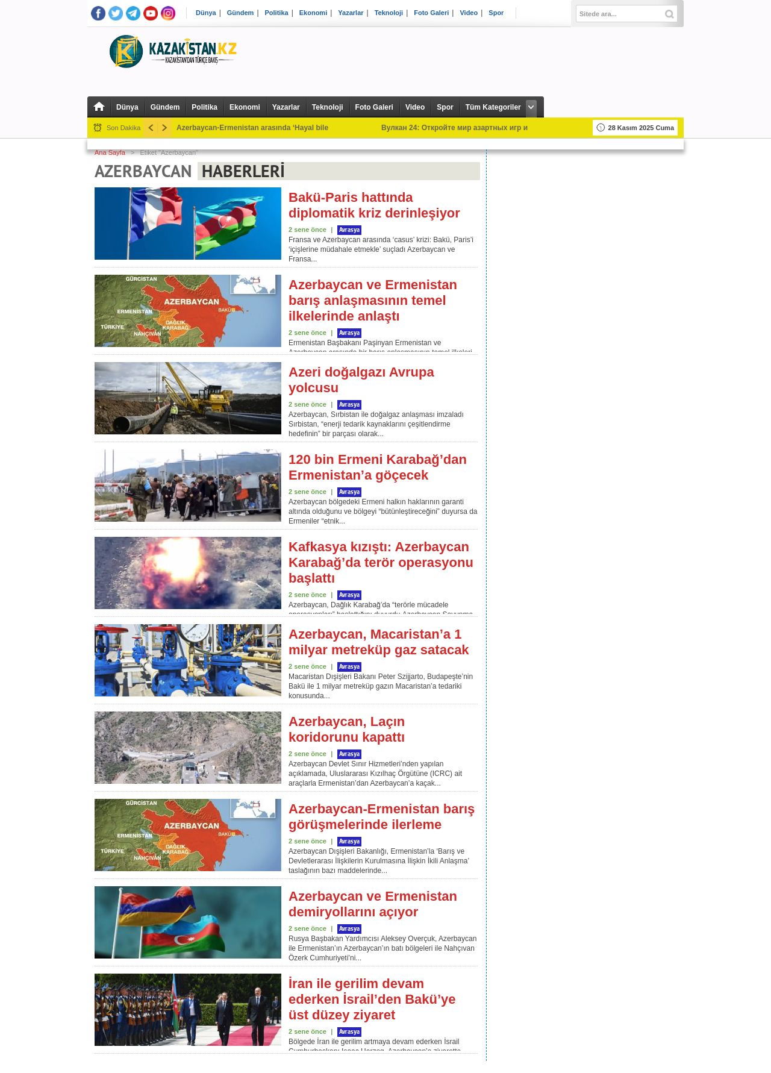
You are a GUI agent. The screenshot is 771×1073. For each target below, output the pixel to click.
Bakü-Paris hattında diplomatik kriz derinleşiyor (374, 205)
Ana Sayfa (110, 152)
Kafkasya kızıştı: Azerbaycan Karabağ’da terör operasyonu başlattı (381, 562)
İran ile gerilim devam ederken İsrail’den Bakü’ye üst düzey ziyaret (372, 999)
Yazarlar (350, 13)
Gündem (240, 13)
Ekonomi (313, 13)
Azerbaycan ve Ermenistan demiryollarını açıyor (373, 904)
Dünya (206, 13)
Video (469, 13)
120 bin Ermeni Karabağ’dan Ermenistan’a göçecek (378, 467)
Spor (496, 13)
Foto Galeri (431, 13)
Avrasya (349, 230)
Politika (277, 13)
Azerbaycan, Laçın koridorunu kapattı (347, 729)
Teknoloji (389, 13)
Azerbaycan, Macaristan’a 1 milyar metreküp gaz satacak (379, 642)
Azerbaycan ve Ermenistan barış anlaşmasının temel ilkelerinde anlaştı (373, 300)
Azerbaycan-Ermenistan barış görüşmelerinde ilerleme (382, 816)
